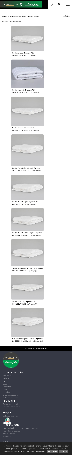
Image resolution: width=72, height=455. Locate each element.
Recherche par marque (11, 406)
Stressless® (7, 375)
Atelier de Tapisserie (10, 397)
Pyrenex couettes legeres (29, 16)
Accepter (64, 451)
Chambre (6, 392)
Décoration (7, 386)
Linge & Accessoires (10, 395)
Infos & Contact (9, 433)
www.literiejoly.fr (9, 436)
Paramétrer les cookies (11, 431)
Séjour (5, 384)
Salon (5, 381)
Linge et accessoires (11, 16)
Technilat (6, 378)
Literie (5, 389)
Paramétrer (52, 451)
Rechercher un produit (11, 404)
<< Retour (66, 16)
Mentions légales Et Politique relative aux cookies (21, 428)
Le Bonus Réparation (10, 416)
